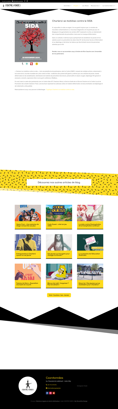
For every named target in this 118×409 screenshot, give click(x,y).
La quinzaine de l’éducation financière (89, 254)
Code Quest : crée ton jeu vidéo (57, 225)
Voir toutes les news (59, 295)
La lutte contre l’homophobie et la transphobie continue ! (90, 225)
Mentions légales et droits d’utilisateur (48, 401)
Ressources (95, 5)
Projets (76, 5)
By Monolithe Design (81, 401)
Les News (85, 5)
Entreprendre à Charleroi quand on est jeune (26, 254)
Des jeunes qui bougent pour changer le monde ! (59, 254)
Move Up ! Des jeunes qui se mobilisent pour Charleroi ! (89, 284)
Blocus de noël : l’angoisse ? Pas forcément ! (58, 284)
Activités (67, 5)
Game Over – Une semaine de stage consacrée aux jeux (27, 225)
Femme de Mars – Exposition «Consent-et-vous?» (27, 284)
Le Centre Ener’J (108, 5)
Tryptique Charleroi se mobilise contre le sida (60, 89)
